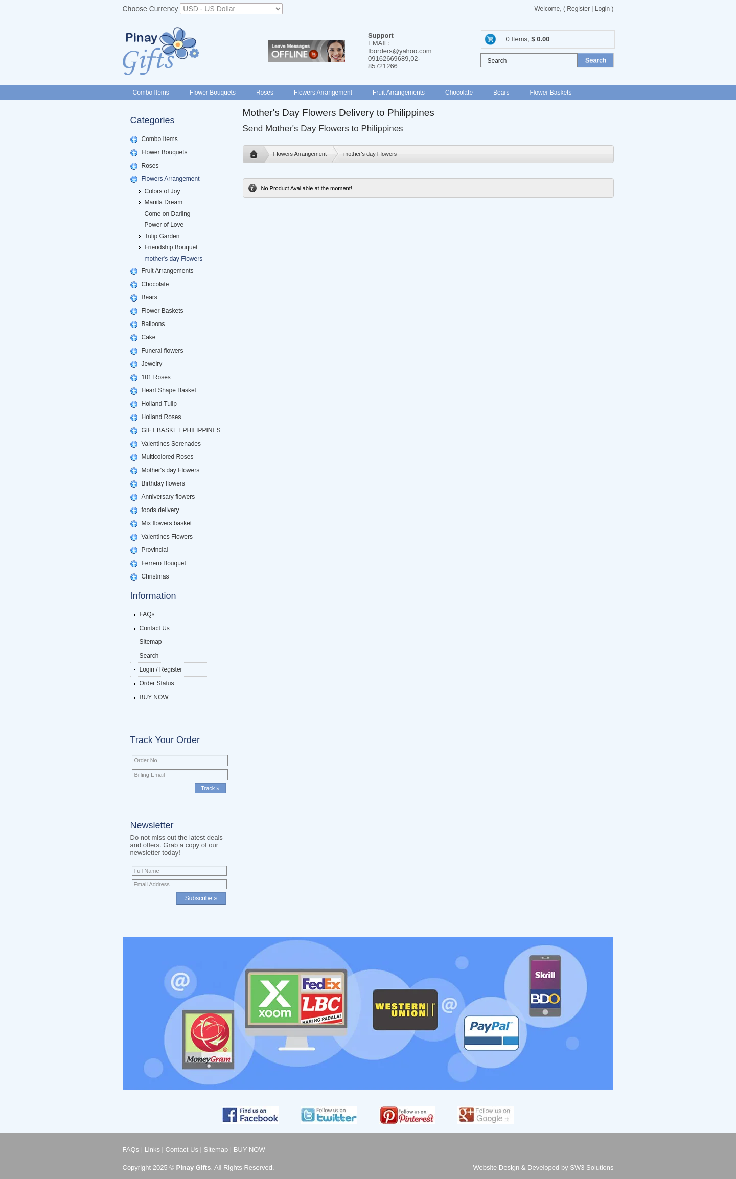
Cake (149, 337)
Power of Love (164, 224)
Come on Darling (168, 213)
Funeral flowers (162, 350)
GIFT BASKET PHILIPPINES (181, 430)
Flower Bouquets (213, 92)
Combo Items (151, 92)
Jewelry (152, 363)
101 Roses (156, 377)
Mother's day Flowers (171, 470)
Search (149, 655)
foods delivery (160, 510)
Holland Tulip (159, 403)
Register (578, 8)
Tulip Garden (162, 236)
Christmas (155, 576)
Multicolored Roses (168, 456)
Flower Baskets (550, 92)
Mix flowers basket (167, 523)
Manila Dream (164, 202)
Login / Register (161, 669)
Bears (501, 92)
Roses (264, 92)
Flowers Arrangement (323, 92)
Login (602, 8)
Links (152, 1149)
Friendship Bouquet (171, 247)
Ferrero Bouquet (164, 563)
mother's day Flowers (174, 258)
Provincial (155, 549)
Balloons (153, 324)
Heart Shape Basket (169, 390)
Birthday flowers (163, 483)
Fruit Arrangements (399, 92)
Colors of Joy (162, 191)
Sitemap (151, 641)
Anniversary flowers (168, 496)
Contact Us (155, 628)
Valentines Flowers (167, 536)
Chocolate (459, 92)
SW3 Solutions (591, 1167)
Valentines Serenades (171, 443)
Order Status (157, 683)
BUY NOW (154, 697)
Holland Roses (161, 417)
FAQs (147, 614)
